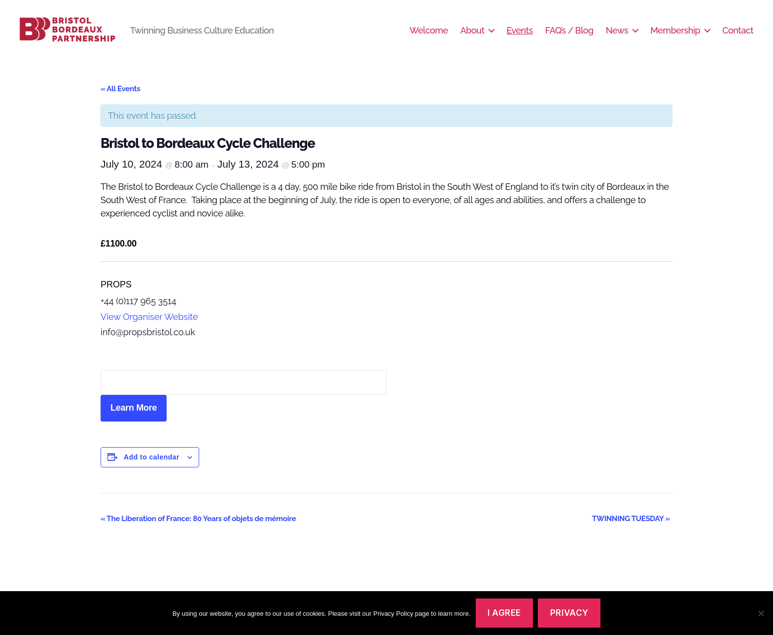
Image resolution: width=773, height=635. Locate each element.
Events (519, 36)
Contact (737, 36)
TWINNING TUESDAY (631, 530)
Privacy (569, 613)
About (472, 36)
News (617, 36)
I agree (504, 613)
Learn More (133, 419)
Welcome (429, 36)
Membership (675, 36)
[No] (761, 613)
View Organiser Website (149, 328)
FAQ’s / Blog (569, 36)
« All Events (120, 100)
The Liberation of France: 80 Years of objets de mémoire (199, 530)
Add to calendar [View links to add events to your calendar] (151, 468)
